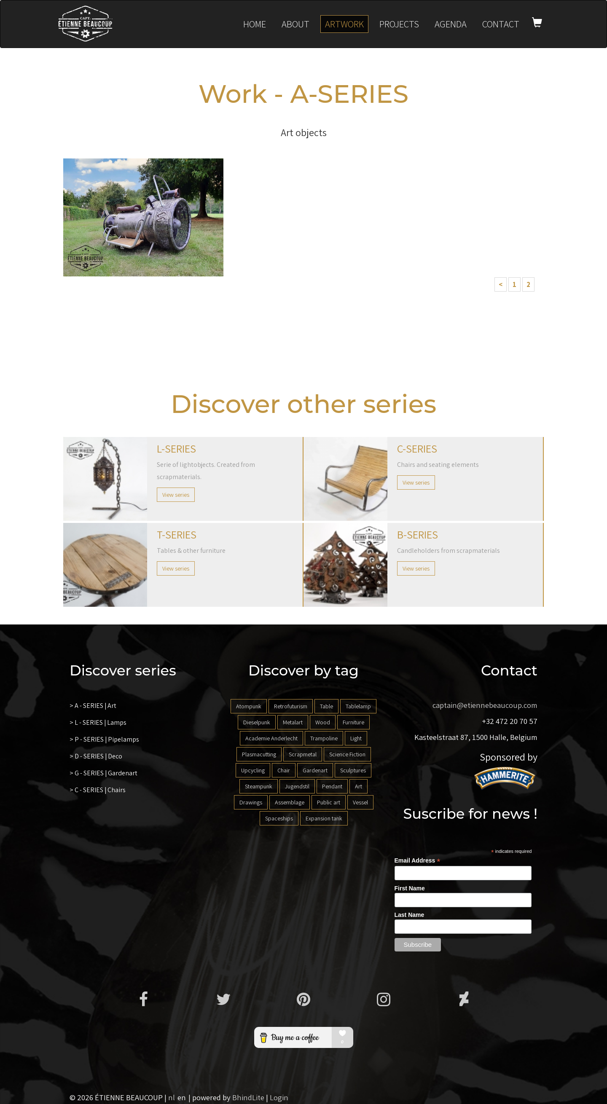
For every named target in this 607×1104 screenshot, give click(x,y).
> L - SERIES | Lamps (98, 722)
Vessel (360, 802)
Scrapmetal (303, 754)
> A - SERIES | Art (93, 705)
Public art (328, 802)
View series (175, 494)
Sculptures (353, 770)
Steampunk (258, 786)
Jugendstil (297, 786)
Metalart (293, 722)
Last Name (409, 914)
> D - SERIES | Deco (96, 756)
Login (279, 1097)
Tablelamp (358, 706)
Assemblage (289, 802)
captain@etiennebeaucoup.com (484, 705)
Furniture (353, 722)
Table (326, 706)
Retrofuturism (290, 706)
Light (356, 738)
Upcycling (253, 770)
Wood (322, 722)
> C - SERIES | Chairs (98, 789)
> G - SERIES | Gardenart (104, 773)
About (295, 24)
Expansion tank (324, 818)
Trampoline (324, 738)
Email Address (417, 861)
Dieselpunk (256, 722)
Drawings (250, 802)
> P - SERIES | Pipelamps (105, 739)
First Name (410, 888)
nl (171, 1097)
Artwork (344, 24)
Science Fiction (347, 754)
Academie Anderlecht (271, 738)
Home (254, 24)
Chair (283, 770)
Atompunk (248, 706)
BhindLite (248, 1097)
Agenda (451, 24)
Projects (399, 24)
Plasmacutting (259, 754)
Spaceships (279, 818)
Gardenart (315, 770)
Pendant (332, 786)
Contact (500, 24)
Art (358, 786)
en (181, 1097)
